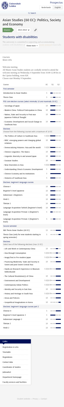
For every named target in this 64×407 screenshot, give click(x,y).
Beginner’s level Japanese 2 (14, 315)
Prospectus (56, 2)
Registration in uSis (10, 347)
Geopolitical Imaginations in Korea (19, 302)
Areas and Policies (12, 298)
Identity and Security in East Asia (18, 289)
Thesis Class (8, 97)
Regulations (7, 357)
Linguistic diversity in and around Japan (20, 156)
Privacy (35, 399)
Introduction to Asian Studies (15, 93)
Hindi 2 (6, 328)
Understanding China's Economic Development (24, 169)
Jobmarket (7, 372)
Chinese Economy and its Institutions (20, 174)
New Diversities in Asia (14, 165)
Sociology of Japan (12, 106)
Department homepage (12, 377)
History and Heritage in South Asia (19, 293)
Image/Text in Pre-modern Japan (18, 257)
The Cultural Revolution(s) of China (19, 276)
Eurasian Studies (11, 160)
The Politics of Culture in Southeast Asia (21, 136)
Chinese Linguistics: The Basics (17, 152)
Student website (23, 399)
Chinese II (7, 311)
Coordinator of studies (12, 367)
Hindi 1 (6, 199)
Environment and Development (17, 280)
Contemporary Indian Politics (16, 285)
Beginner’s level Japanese (13, 191)
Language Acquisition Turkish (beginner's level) (22, 208)
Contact (44, 399)
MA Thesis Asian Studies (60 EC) (16, 230)
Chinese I (7, 186)
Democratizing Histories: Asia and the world (23, 147)
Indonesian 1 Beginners (12, 195)
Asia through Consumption (15, 253)
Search (33, 13)
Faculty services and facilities (15, 382)
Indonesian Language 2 (12, 319)
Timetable (7, 352)
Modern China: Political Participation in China (23, 110)
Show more (31, 46)
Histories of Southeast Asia (15, 178)
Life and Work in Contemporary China (20, 249)
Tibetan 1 (7, 203)
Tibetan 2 (7, 323)
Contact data (8, 362)
